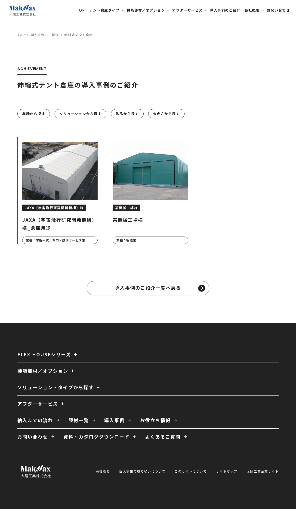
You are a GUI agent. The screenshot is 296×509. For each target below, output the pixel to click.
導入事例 (114, 420)
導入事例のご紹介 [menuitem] (225, 10)
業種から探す (33, 113)
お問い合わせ (32, 436)
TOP (21, 34)
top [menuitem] (81, 10)
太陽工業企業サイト (263, 471)
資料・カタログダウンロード (96, 436)
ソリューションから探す (80, 113)
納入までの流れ (35, 420)
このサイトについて (191, 471)
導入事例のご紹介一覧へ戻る (160, 288)
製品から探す (127, 113)
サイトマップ (226, 471)
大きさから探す (166, 113)
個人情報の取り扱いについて (142, 471)
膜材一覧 (78, 420)
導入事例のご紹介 (45, 34)
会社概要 (103, 471)
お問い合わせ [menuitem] (278, 10)
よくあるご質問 (163, 436)
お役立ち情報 (155, 420)
